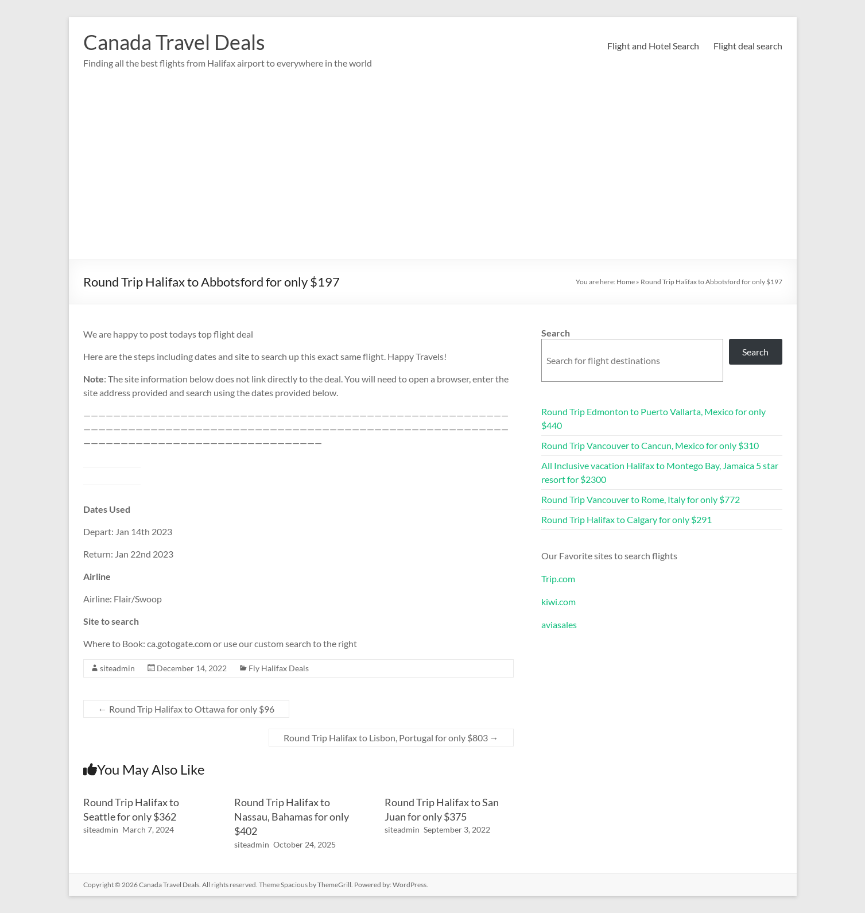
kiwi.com (558, 601)
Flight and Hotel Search (653, 45)
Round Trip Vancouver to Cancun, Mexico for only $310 (650, 445)
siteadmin (117, 668)
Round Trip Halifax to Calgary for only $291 (626, 519)
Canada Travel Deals (174, 42)
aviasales (559, 624)
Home (625, 281)
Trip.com (558, 578)
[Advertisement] (432, 173)
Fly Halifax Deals (279, 668)
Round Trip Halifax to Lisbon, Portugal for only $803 (391, 737)
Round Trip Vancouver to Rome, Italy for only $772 (640, 499)
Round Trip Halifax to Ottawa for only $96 (186, 708)
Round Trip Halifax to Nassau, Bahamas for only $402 (291, 816)
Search (555, 332)
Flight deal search (747, 45)
